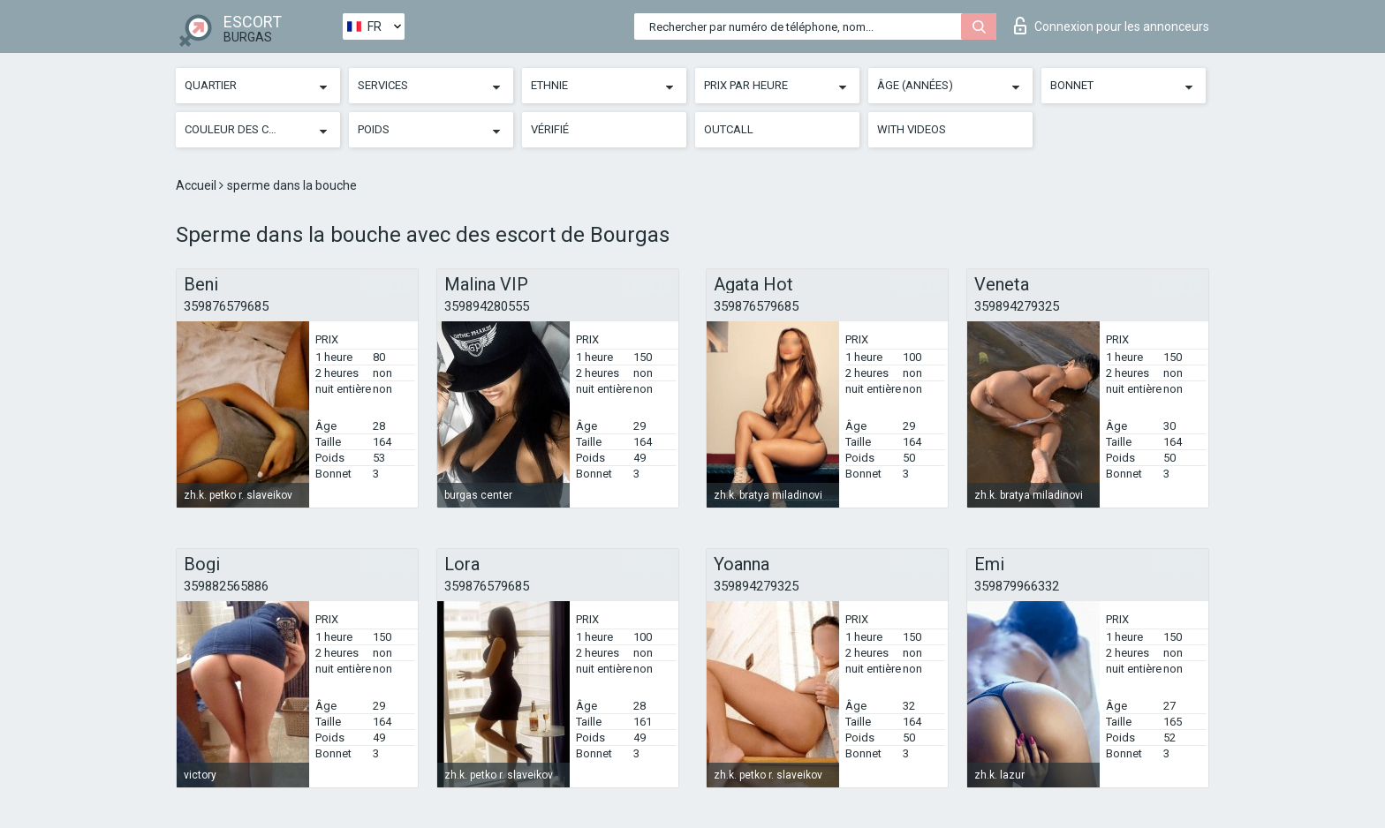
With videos (911, 129)
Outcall (728, 129)
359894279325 (1016, 306)
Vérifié (550, 129)
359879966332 (1016, 586)
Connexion (1111, 25)
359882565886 (226, 586)
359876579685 (226, 306)
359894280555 (486, 306)
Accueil (197, 185)
